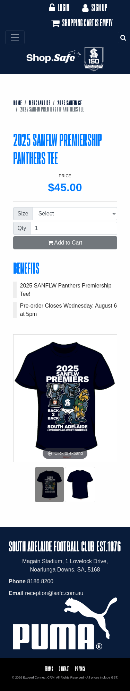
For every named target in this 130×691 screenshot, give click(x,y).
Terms (49, 668)
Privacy (80, 668)
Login (59, 7)
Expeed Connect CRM (39, 677)
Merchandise (39, 103)
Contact (64, 668)
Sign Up (94, 7)
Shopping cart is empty (81, 23)
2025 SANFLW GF (69, 103)
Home (17, 103)
